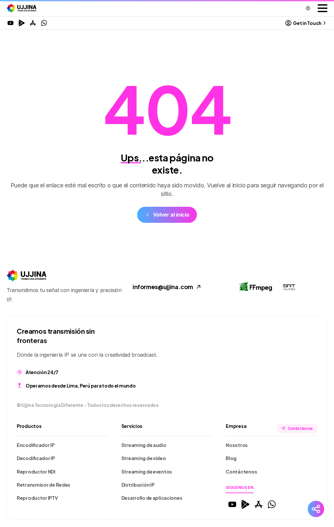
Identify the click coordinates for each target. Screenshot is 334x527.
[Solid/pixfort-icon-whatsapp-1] (271, 504)
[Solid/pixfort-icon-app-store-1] (258, 504)
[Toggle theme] (308, 8)
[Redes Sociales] (316, 509)
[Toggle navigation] (322, 8)
